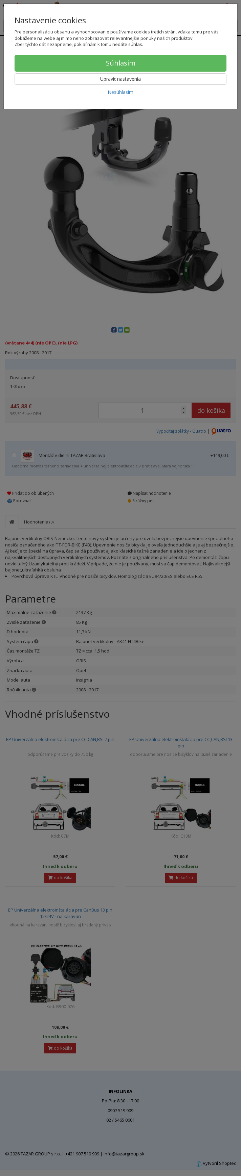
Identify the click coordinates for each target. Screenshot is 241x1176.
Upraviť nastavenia (120, 79)
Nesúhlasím (120, 92)
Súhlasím (120, 63)
